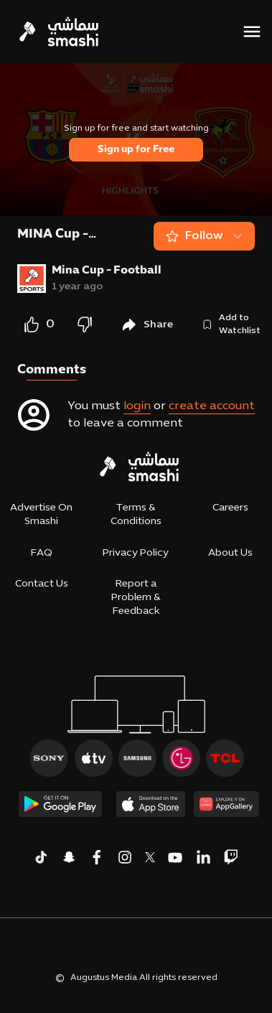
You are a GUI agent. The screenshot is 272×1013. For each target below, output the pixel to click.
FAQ (41, 553)
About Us (230, 553)
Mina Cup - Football (106, 270)
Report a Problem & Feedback (136, 597)
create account (212, 406)
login (137, 406)
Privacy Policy (136, 553)
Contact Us (41, 584)
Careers (230, 508)
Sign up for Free (136, 150)
